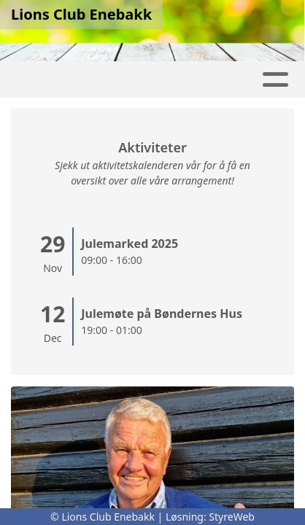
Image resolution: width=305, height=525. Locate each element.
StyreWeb (232, 517)
